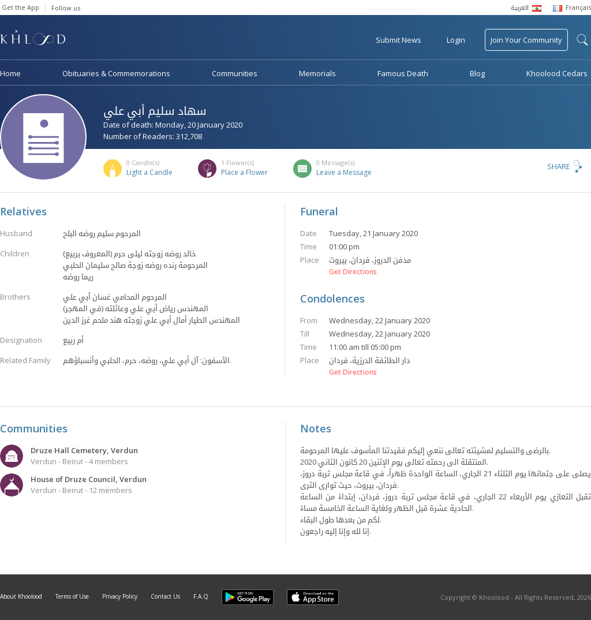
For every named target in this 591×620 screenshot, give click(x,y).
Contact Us (165, 596)
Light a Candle (149, 172)
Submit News (398, 40)
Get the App (20, 7)
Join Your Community (526, 40)
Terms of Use (72, 596)
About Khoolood (21, 596)
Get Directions (353, 272)
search (582, 40)
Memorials (317, 73)
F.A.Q (200, 596)
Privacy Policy (119, 596)
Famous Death (402, 73)
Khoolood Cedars (557, 73)
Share (558, 166)
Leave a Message (344, 172)
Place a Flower (244, 172)
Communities (234, 73)
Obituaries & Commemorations (116, 73)
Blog (477, 73)
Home (10, 73)
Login (456, 40)
